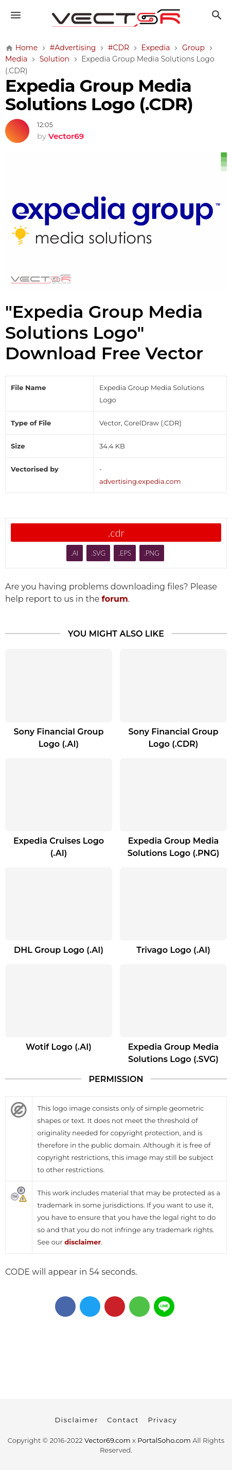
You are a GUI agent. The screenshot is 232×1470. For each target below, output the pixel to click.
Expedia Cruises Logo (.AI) (58, 847)
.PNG (151, 553)
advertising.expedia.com (140, 481)
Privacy (162, 1420)
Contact (123, 1420)
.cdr (116, 532)
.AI (74, 553)
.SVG (98, 553)
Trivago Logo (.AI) (173, 950)
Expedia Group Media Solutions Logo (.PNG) (174, 847)
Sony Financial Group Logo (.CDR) (174, 738)
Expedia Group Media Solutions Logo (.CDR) (99, 94)
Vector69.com (107, 1440)
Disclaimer (76, 1420)
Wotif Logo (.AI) (59, 1047)
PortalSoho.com (164, 1440)
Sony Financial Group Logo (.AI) (59, 738)
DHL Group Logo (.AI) (58, 950)
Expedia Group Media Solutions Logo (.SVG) (173, 1053)
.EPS (124, 553)
